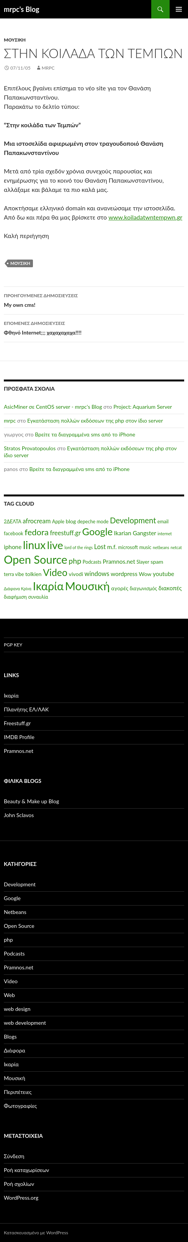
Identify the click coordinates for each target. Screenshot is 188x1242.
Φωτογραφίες (20, 1105)
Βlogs (10, 1036)
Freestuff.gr (17, 723)
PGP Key (13, 645)
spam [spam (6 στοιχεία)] (156, 561)
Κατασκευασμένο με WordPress (36, 1232)
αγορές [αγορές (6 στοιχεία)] (119, 588)
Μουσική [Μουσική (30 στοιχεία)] (87, 586)
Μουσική (15, 40)
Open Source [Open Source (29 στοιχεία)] (35, 559)
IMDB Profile (19, 737)
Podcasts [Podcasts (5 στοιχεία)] (92, 562)
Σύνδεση (14, 1156)
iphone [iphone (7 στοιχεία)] (12, 546)
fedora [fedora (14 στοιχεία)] (37, 532)
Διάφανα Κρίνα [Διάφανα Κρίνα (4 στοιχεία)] (17, 588)
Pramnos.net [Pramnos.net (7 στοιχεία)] (119, 561)
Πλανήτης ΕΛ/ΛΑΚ (26, 709)
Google (12, 898)
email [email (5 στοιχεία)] (162, 521)
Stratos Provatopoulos (30, 448)
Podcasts (14, 953)
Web (9, 995)
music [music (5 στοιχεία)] (145, 547)
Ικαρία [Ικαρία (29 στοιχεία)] (48, 586)
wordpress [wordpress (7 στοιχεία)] (124, 573)
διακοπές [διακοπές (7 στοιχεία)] (170, 587)
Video (11, 981)
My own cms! (94, 299)
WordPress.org (21, 1197)
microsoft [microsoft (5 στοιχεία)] (128, 547)
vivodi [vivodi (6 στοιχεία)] (76, 574)
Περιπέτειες (18, 1092)
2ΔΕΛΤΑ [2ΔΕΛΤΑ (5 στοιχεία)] (12, 521)
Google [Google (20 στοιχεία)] (97, 531)
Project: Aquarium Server (142, 406)
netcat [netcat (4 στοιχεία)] (175, 547)
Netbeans (15, 912)
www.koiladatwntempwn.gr (145, 217)
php (8, 939)
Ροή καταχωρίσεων (26, 1170)
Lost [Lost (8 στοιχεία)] (100, 547)
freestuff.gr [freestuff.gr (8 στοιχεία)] (65, 533)
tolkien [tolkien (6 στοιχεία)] (33, 574)
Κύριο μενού (179, 9)
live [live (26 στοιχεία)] (55, 544)
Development (20, 884)
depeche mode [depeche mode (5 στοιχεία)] (92, 521)
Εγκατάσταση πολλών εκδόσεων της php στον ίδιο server (95, 420)
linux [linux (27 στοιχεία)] (34, 544)
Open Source (19, 925)
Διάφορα (14, 1050)
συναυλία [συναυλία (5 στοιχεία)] (38, 597)
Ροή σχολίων (19, 1183)
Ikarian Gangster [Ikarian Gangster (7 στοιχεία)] (135, 532)
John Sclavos (19, 815)
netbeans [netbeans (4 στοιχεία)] (161, 547)
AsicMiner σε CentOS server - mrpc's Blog (53, 406)
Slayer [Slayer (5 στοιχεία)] (143, 562)
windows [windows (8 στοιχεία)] (96, 574)
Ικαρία (11, 695)
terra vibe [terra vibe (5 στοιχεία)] (14, 574)
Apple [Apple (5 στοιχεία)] (58, 521)
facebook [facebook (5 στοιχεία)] (13, 533)
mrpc (48, 68)
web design (17, 1009)
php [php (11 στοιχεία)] (75, 560)
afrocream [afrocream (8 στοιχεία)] (37, 521)
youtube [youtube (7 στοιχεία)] (163, 573)
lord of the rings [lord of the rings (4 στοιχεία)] (78, 547)
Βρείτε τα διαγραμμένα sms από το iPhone (85, 434)
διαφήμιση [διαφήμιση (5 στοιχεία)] (15, 597)
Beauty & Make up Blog (31, 801)
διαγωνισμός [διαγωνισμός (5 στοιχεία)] (143, 588)
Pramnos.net (18, 751)
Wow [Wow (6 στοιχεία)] (145, 574)
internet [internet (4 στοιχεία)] (165, 533)
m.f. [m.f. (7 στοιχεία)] (112, 546)
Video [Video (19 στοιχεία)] (55, 572)
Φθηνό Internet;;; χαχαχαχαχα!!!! (94, 327)
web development (25, 1022)
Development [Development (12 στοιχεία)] (133, 520)
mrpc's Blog (21, 9)
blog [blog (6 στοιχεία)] (71, 521)
